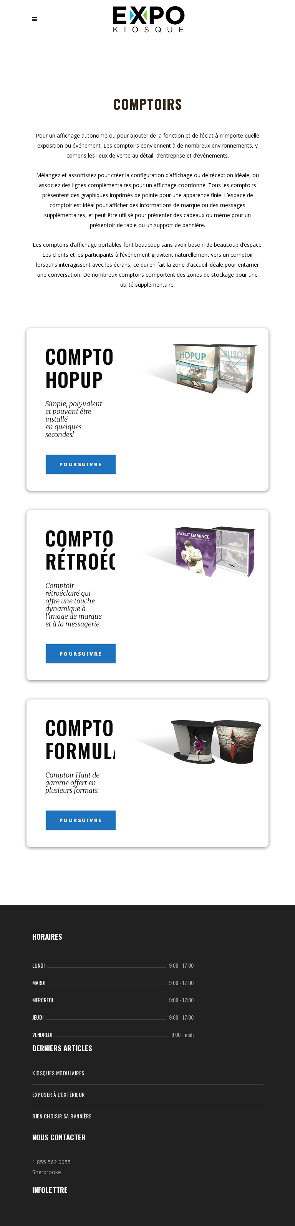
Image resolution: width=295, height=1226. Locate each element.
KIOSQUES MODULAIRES (58, 1073)
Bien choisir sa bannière (61, 1116)
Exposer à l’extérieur (58, 1094)
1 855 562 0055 (51, 1162)
